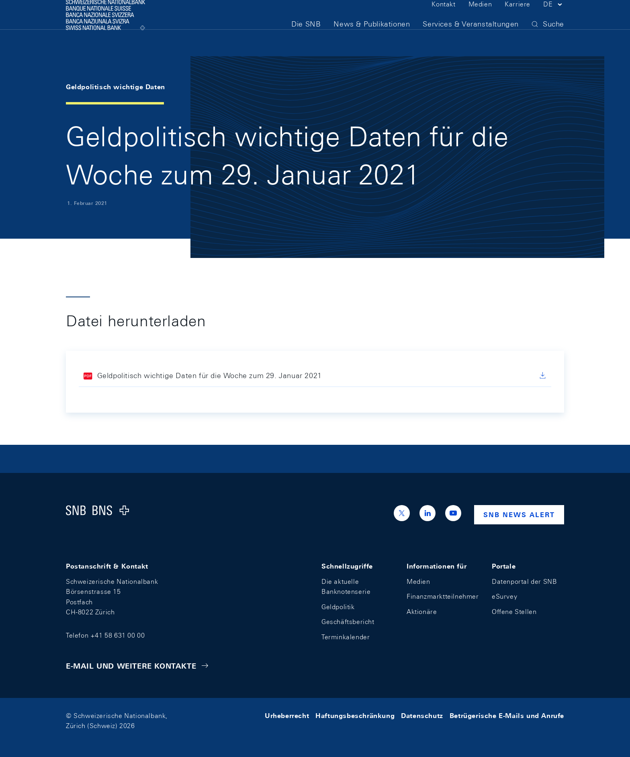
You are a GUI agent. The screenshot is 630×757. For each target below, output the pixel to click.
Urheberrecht (287, 716)
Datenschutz (422, 716)
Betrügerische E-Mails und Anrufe (507, 716)
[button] (553, 19)
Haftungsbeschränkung (355, 716)
